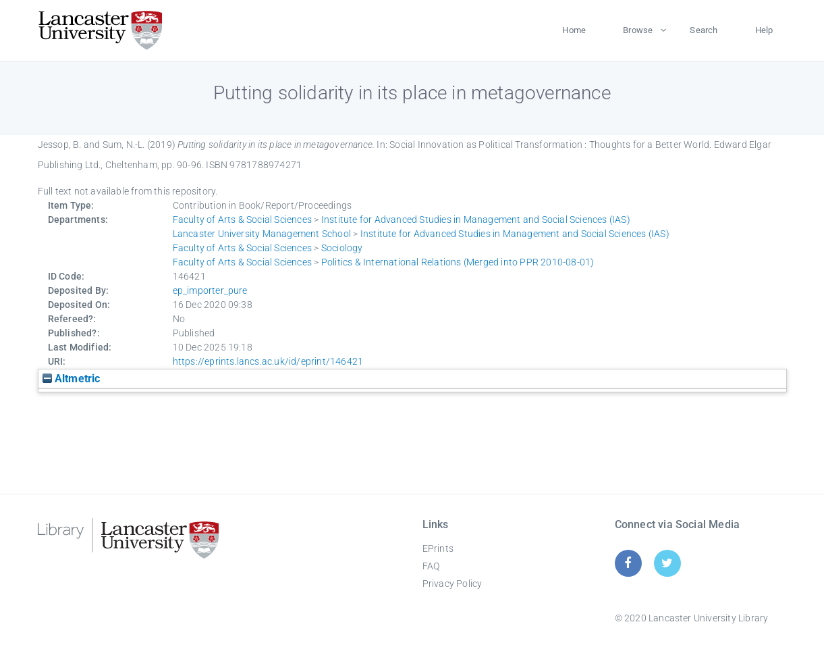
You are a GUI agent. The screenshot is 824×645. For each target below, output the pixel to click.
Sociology (342, 247)
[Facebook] (628, 563)
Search (703, 30)
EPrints (438, 548)
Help (764, 30)
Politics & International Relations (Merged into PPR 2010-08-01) (458, 262)
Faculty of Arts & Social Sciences (242, 219)
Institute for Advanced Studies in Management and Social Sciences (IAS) (475, 219)
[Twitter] (667, 563)
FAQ (431, 566)
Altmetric (72, 378)
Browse (638, 30)
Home (574, 30)
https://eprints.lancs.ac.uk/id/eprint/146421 (268, 361)
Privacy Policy (452, 583)
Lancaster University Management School (262, 233)
